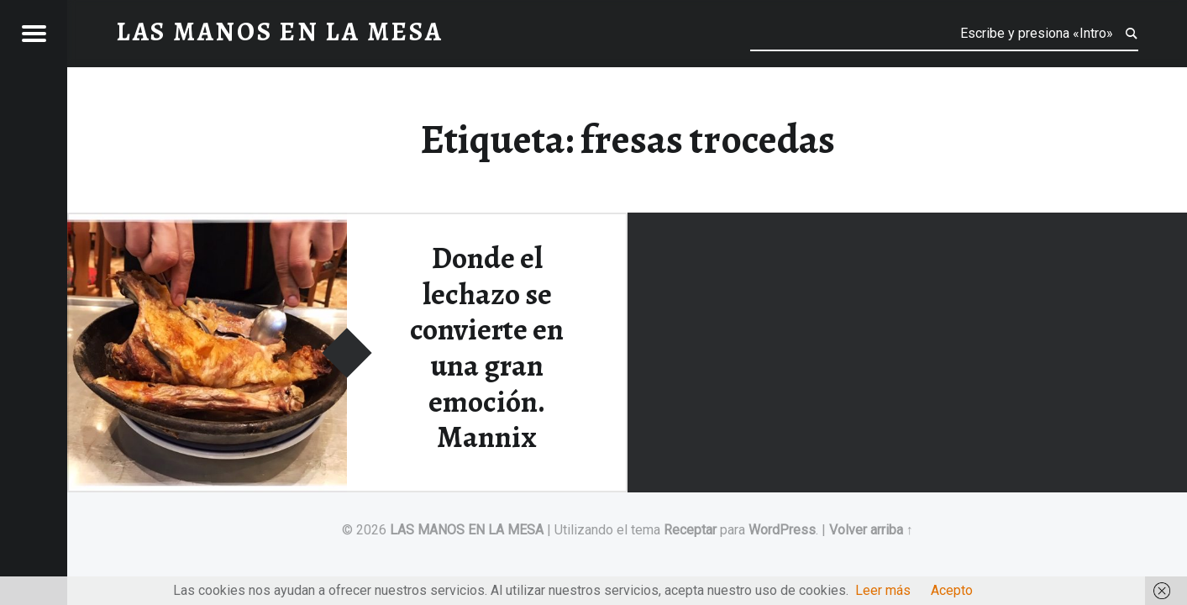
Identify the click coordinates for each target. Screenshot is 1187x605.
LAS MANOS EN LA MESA (467, 530)
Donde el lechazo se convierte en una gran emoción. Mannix (487, 347)
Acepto (952, 590)
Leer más (883, 590)
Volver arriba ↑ (871, 530)
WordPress (782, 530)
